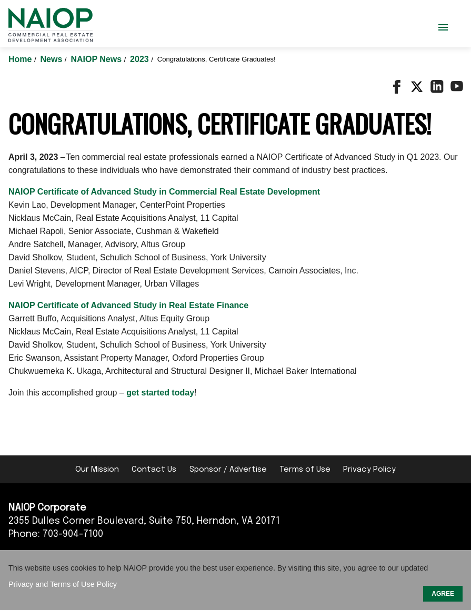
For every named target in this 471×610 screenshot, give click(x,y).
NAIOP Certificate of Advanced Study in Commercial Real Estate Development (164, 191)
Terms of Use (304, 469)
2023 (140, 59)
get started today (160, 392)
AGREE (443, 593)
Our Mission (97, 469)
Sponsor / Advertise (228, 469)
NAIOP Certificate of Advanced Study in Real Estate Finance (128, 305)
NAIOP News (97, 59)
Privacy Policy (369, 469)
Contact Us (154, 469)
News (53, 59)
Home (21, 59)
